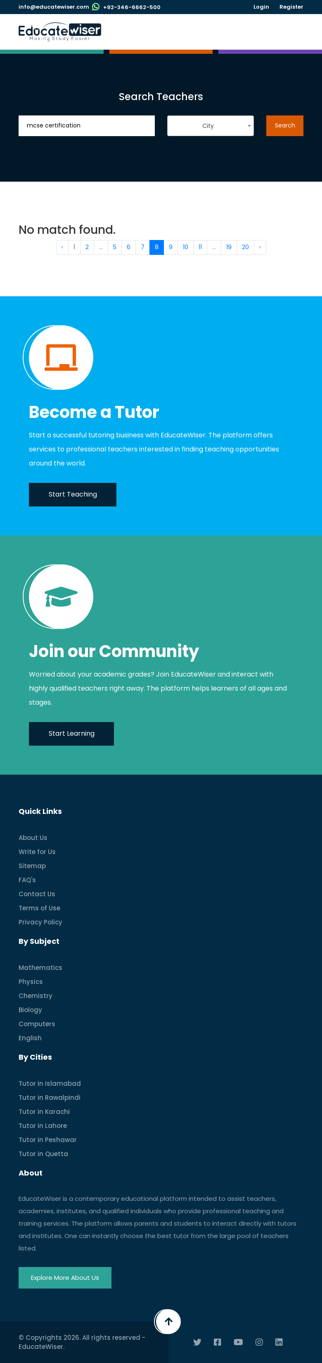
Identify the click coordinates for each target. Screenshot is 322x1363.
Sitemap (32, 865)
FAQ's (27, 880)
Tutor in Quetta (43, 1153)
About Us (33, 837)
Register (291, 7)
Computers (37, 1024)
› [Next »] (260, 247)
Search (285, 125)
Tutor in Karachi (44, 1111)
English (30, 1038)
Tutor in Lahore (43, 1125)
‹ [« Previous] (62, 247)
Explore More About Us (65, 1277)
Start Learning (72, 733)
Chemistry (35, 995)
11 (200, 247)
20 (245, 247)
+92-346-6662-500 (132, 7)
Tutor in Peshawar (48, 1139)
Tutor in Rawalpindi (49, 1097)
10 (185, 247)
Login (261, 7)
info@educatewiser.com (54, 7)
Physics (31, 981)
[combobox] (210, 125)
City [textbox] (208, 126)
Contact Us (37, 894)
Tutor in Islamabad (50, 1083)
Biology (30, 1009)
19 (229, 247)
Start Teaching (73, 494)
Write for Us (37, 851)
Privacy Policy (40, 922)
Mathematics (40, 967)
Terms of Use (39, 908)
